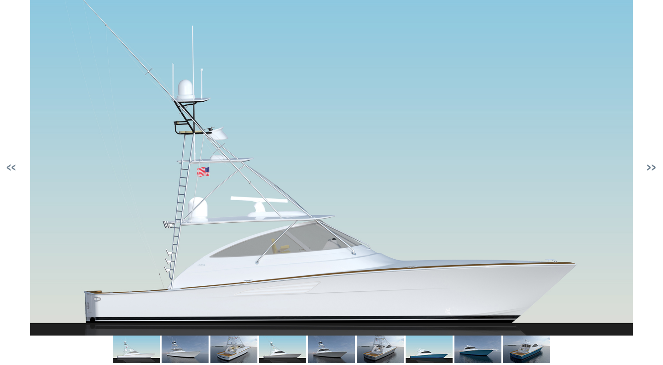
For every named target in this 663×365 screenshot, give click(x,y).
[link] (136, 349)
